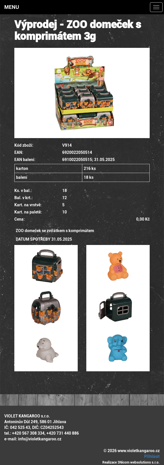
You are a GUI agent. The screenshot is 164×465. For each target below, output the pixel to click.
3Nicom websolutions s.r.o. (139, 462)
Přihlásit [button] (151, 456)
